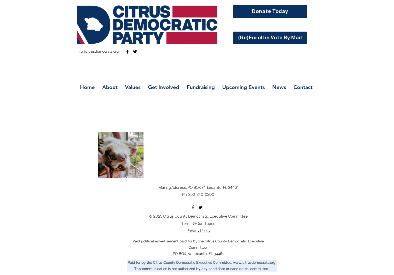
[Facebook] (127, 51)
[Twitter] (135, 51)
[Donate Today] (270, 11)
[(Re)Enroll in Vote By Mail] (270, 38)
